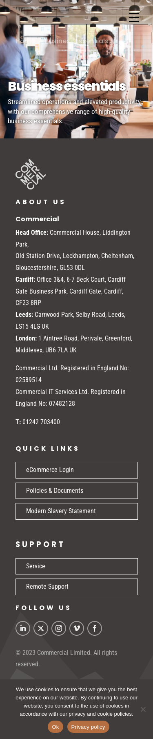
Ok (55, 727)
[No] (143, 709)
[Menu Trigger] (134, 17)
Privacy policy (88, 727)
